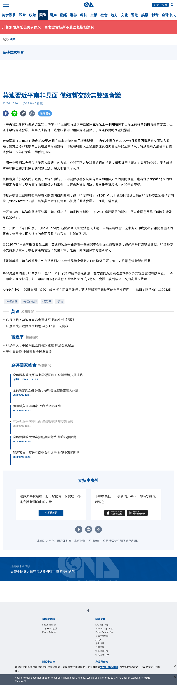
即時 (22, 15)
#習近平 (46, 301)
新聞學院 (99, 647)
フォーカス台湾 (50, 628)
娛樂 (144, 15)
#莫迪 (60, 301)
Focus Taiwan (49, 625)
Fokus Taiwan (49, 632)
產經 (63, 15)
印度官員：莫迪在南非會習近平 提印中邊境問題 (46, 452)
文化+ (98, 639)
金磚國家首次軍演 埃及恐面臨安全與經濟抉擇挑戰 (48, 375)
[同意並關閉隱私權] (175, 666)
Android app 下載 (104, 628)
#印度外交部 (30, 301)
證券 (73, 15)
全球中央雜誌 (101, 636)
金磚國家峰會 (23, 365)
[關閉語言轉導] (175, 677)
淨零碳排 (99, 643)
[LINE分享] (14, 113)
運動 (134, 15)
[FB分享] (6, 113)
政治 (32, 15)
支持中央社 (160, 4)
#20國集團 (11, 301)
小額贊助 (51, 513)
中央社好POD (102, 654)
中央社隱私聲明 (109, 667)
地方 (114, 15)
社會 (104, 15)
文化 (124, 15)
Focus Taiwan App (104, 632)
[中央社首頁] (88, 4)
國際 (42, 15)
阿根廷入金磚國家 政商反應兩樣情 (37, 406)
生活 (93, 15)
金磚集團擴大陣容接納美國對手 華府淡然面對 (44, 437)
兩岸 (53, 15)
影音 (155, 15)
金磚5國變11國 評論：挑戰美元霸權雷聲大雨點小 (47, 390)
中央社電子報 (101, 651)
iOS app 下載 (102, 625)
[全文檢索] (172, 5)
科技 (83, 15)
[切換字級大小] (32, 113)
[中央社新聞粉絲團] (88, 611)
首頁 (5, 39)
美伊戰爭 (9, 15)
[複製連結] (23, 113)
